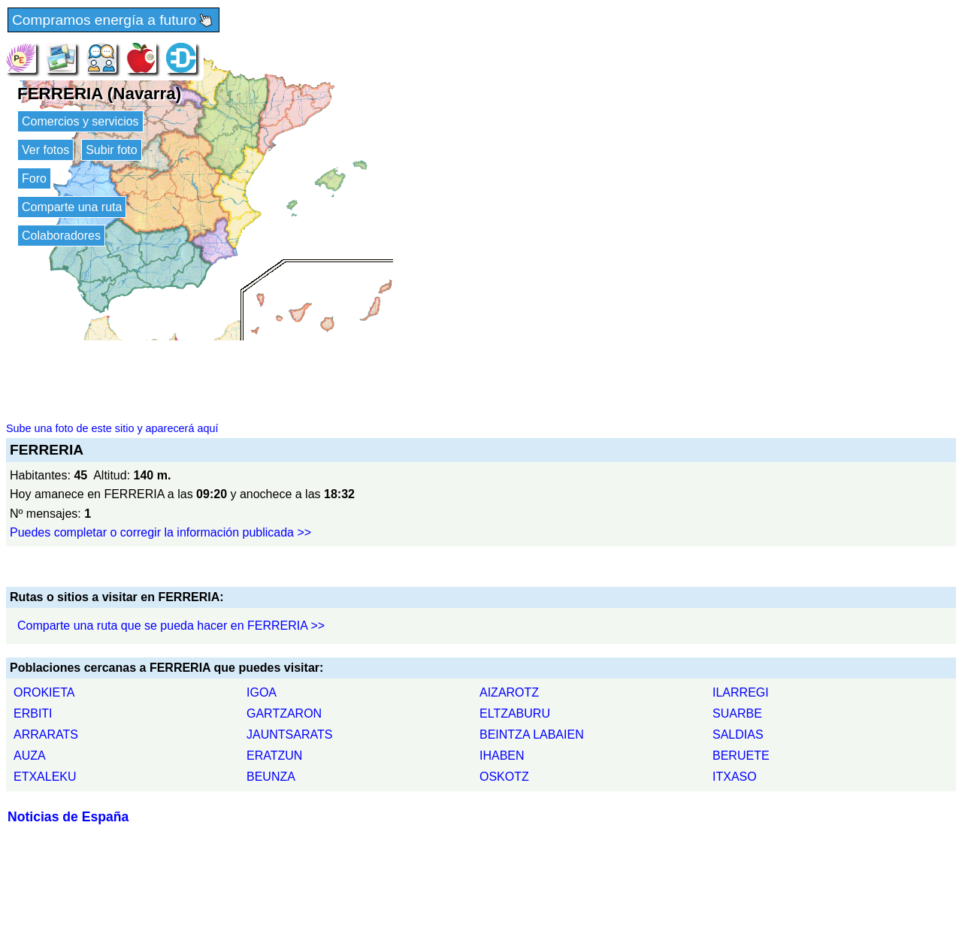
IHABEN (502, 755)
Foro (34, 178)
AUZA (30, 755)
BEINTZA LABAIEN (531, 734)
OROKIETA (44, 692)
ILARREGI (740, 692)
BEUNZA (271, 776)
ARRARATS (46, 734)
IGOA (262, 692)
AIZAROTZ (509, 692)
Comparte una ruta (72, 207)
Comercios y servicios (80, 121)
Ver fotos (45, 150)
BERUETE (741, 755)
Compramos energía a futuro (113, 20)
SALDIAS (738, 734)
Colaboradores (61, 235)
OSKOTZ (504, 776)
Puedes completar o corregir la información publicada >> (160, 532)
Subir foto (111, 150)
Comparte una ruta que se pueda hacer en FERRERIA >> (171, 625)
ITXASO (734, 776)
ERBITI (33, 713)
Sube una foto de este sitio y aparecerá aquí (112, 428)
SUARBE (737, 713)
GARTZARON (284, 713)
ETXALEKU (45, 776)
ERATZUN (274, 755)
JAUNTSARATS (289, 734)
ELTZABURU (514, 713)
